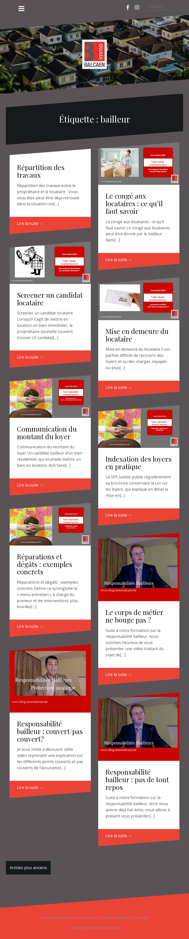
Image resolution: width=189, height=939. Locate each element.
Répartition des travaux (40, 171)
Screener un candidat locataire (50, 298)
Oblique (119, 917)
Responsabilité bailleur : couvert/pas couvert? (50, 731)
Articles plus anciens (28, 867)
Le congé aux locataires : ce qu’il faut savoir (134, 203)
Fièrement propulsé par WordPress (68, 917)
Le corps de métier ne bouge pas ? (134, 616)
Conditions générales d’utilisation (94, 927)
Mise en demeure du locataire (137, 335)
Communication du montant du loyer (47, 432)
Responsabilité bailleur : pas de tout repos (137, 779)
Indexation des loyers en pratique (139, 462)
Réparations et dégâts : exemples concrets (44, 564)
